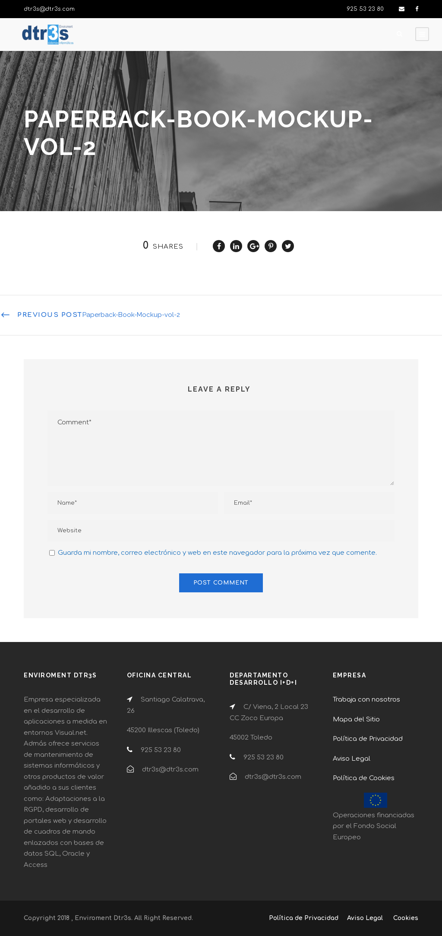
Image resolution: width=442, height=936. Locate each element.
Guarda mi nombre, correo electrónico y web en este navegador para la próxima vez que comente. (217, 553)
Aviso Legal (351, 758)
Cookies (405, 918)
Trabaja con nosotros (366, 699)
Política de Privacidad (368, 739)
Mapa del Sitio (356, 719)
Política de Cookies (364, 778)
